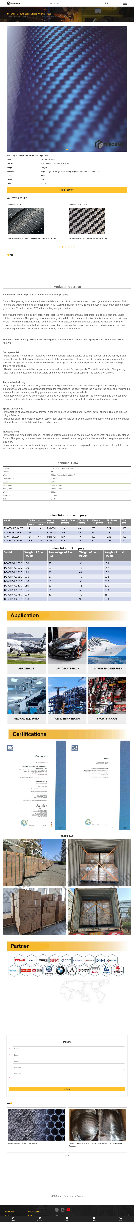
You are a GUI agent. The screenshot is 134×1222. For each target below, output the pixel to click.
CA (9, 1103)
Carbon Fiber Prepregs (35, 16)
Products (10, 16)
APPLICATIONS (33, 1212)
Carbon (20, 16)
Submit (67, 1089)
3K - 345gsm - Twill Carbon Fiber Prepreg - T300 (60, 16)
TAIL (10, 255)
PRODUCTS (9, 1212)
